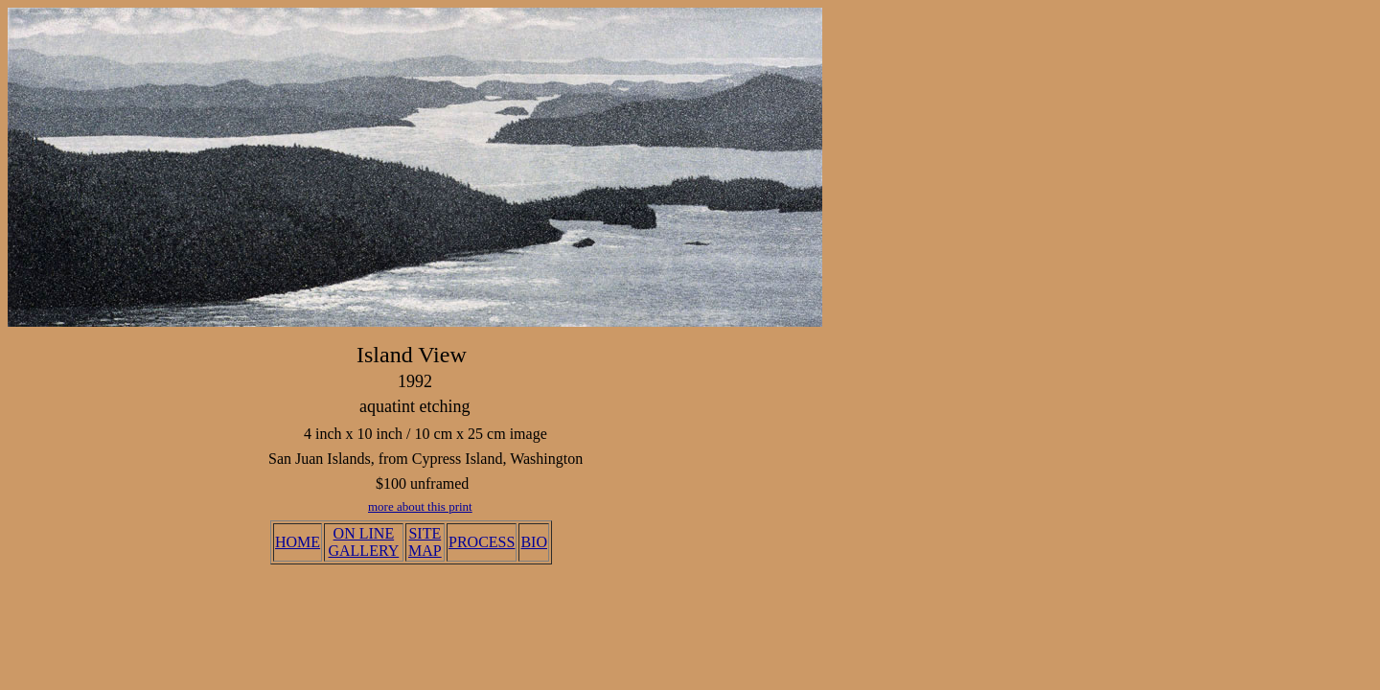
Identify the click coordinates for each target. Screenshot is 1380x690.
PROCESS (481, 542)
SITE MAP (425, 542)
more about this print (420, 506)
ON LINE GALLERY (363, 542)
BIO (533, 542)
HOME (297, 542)
